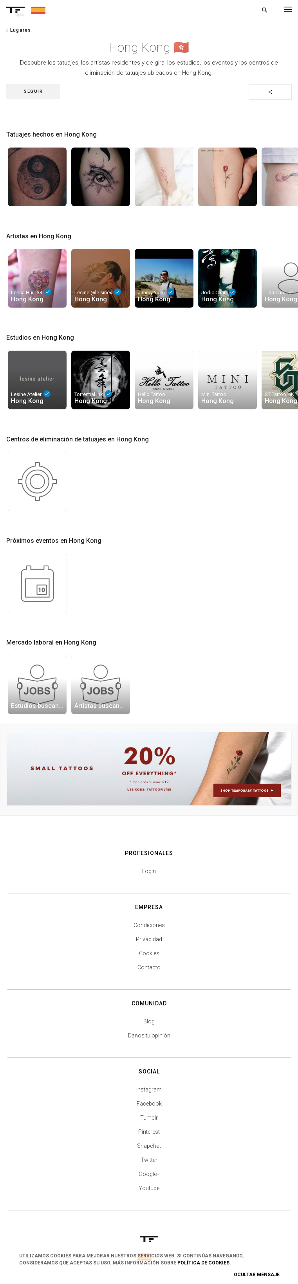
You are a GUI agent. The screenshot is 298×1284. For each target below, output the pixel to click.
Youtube (149, 1188)
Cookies (149, 953)
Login (149, 871)
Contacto (149, 967)
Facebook (149, 1103)
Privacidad (149, 939)
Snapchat (149, 1146)
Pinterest (149, 1132)
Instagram (149, 1089)
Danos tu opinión (149, 1035)
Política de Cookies (203, 1263)
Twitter (149, 1160)
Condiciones (149, 925)
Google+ (149, 1174)
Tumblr (149, 1118)
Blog (149, 1021)
